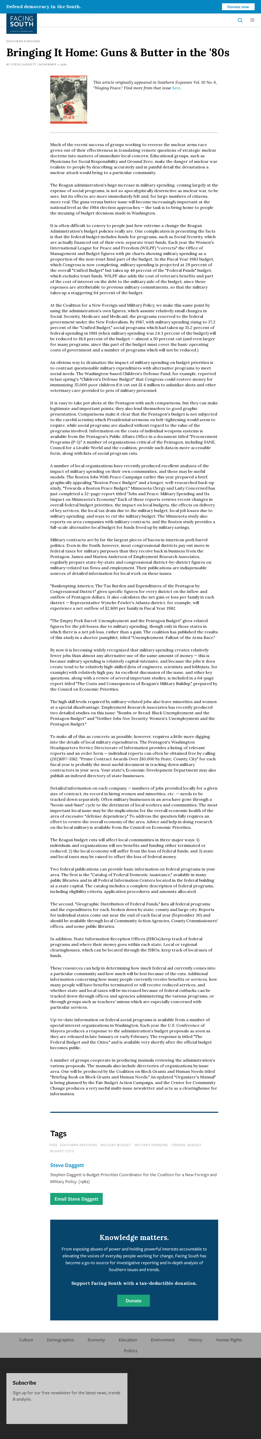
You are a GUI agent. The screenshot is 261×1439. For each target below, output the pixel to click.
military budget (116, 1145)
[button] (252, 20)
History (195, 1340)
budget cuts (62, 1151)
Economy (96, 1340)
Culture (26, 1340)
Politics (130, 1350)
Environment (163, 1340)
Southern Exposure (23, 41)
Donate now (238, 6)
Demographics (60, 1340)
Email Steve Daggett (76, 1198)
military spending (151, 1145)
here (176, 87)
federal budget (187, 1145)
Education (128, 1340)
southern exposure (78, 1145)
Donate (133, 1300)
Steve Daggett (23, 64)
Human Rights (229, 1340)
